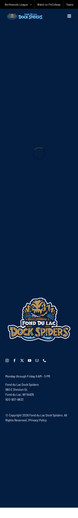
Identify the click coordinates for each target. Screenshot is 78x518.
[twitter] (22, 360)
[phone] (44, 360)
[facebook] (14, 360)
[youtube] (29, 360)
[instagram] (7, 360)
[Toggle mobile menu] (69, 16)
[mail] (37, 360)
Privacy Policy (38, 420)
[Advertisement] (39, 465)
